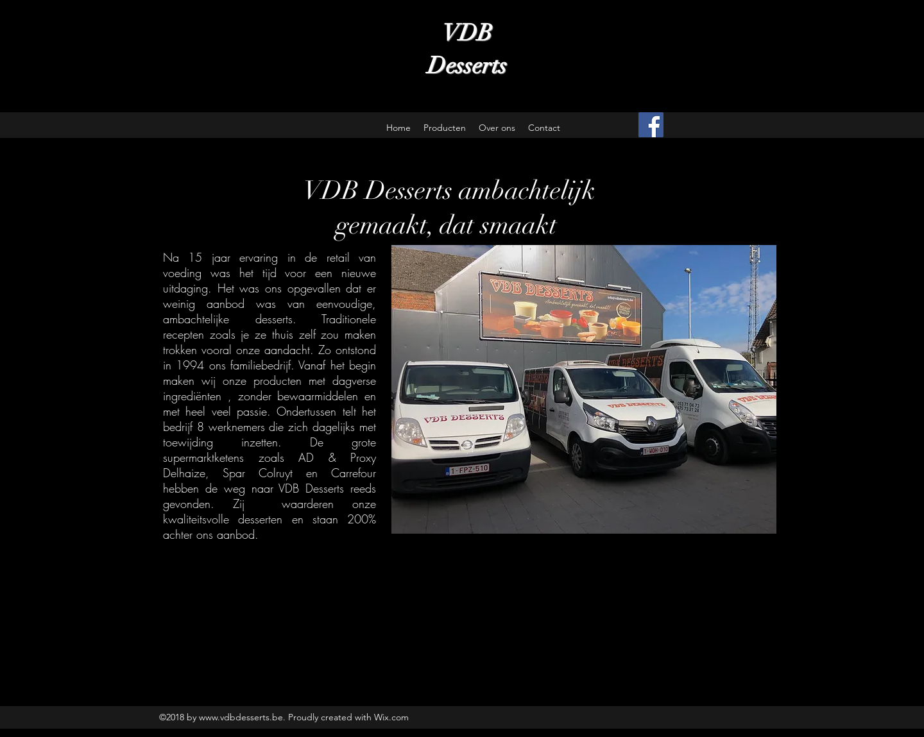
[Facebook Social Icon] (650, 124)
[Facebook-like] (712, 125)
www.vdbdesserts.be (241, 717)
